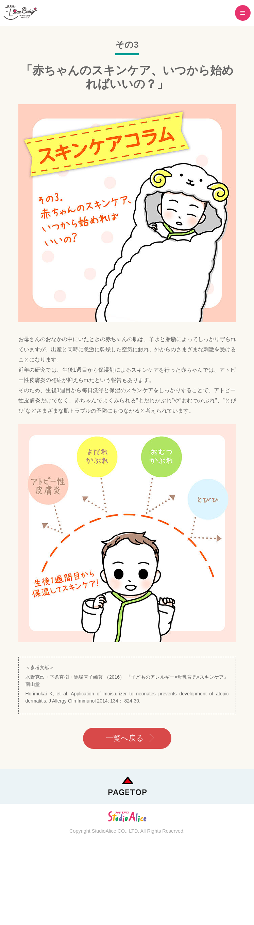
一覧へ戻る (125, 738)
